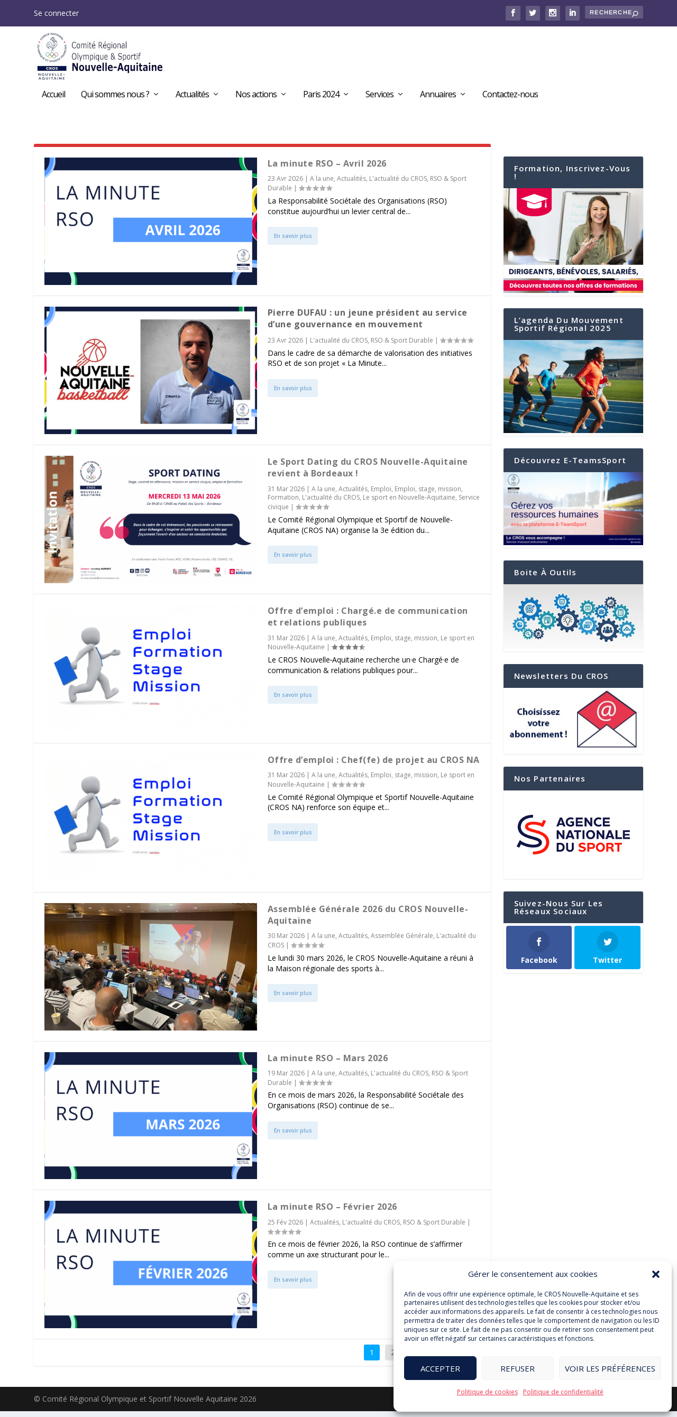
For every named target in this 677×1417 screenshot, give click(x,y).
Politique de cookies (487, 1391)
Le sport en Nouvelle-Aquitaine (409, 503)
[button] (656, 1274)
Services (379, 96)
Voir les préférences (610, 1368)
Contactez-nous (510, 96)
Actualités (192, 96)
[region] (573, 840)
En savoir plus (293, 241)
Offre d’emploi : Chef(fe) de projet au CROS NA (374, 765)
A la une (322, 184)
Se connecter (56, 13)
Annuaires (438, 96)
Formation (283, 503)
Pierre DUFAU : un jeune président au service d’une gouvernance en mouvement (368, 323)
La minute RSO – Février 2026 (332, 1212)
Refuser (517, 1368)
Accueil (53, 96)
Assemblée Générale (402, 941)
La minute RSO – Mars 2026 (328, 1063)
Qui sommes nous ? (115, 96)
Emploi (381, 494)
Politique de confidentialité (563, 1391)
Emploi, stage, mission (428, 494)
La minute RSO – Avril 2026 (327, 169)
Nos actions (256, 96)
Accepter (440, 1368)
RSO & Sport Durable (402, 345)
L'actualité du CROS (398, 184)
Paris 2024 (321, 96)
